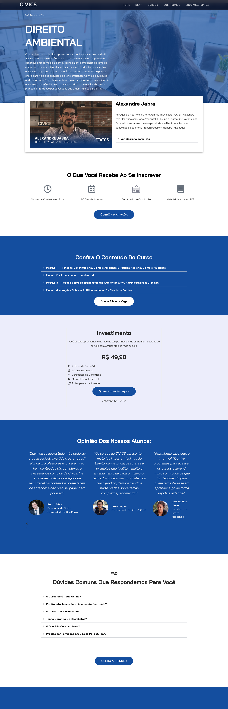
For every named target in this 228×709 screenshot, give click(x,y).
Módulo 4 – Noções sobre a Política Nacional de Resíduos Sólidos (89, 290)
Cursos (153, 4)
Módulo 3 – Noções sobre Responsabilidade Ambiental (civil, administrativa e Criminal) (102, 282)
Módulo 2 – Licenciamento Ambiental (70, 275)
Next (138, 4)
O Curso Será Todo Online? (63, 596)
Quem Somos (172, 4)
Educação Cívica (197, 4)
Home (126, 4)
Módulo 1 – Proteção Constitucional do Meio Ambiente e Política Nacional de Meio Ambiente (106, 267)
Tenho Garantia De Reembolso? (66, 618)
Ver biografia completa (135, 138)
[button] (157, 139)
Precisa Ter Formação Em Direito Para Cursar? (76, 633)
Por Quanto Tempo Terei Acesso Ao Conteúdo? (76, 604)
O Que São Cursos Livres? (63, 626)
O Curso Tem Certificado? (62, 611)
